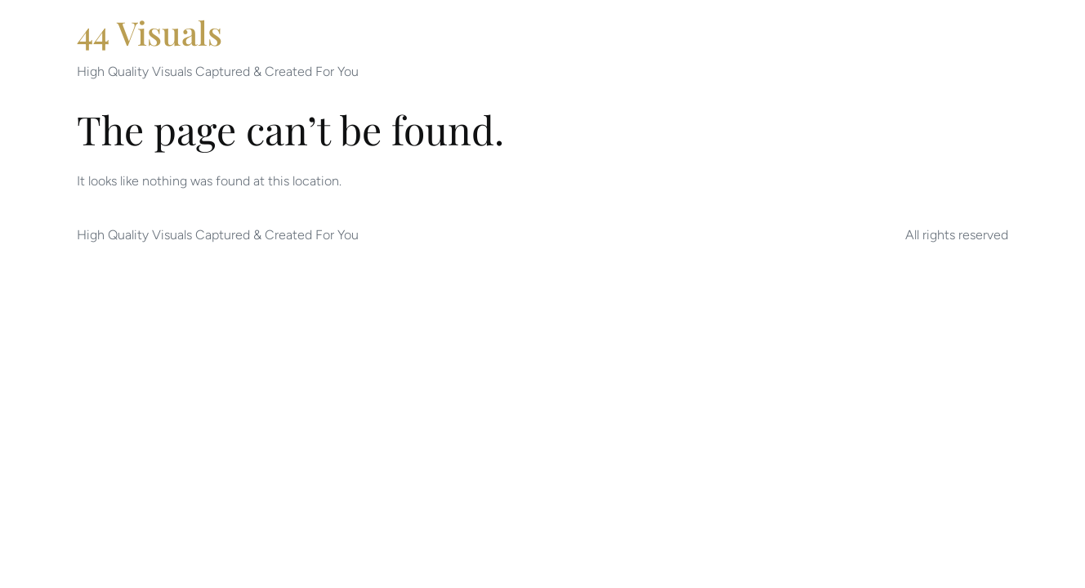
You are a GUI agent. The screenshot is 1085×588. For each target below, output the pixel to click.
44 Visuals (149, 32)
